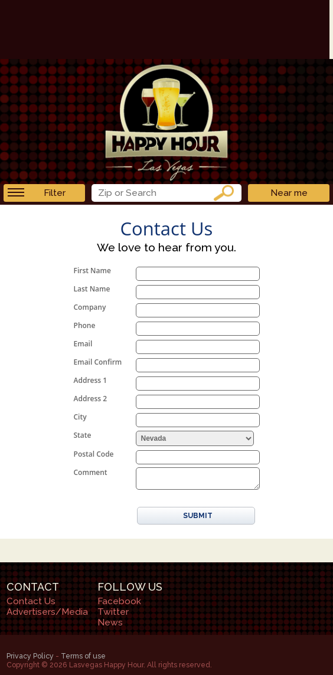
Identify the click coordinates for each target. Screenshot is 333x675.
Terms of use (83, 655)
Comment (90, 472)
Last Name (92, 289)
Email (83, 344)
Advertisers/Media (47, 612)
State (83, 435)
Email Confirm (98, 362)
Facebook (119, 601)
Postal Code (94, 454)
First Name (92, 271)
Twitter (113, 612)
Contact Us (31, 601)
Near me (289, 193)
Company (90, 307)
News (110, 622)
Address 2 (90, 399)
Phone (85, 325)
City (80, 417)
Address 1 (90, 380)
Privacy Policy (30, 655)
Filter (37, 193)
